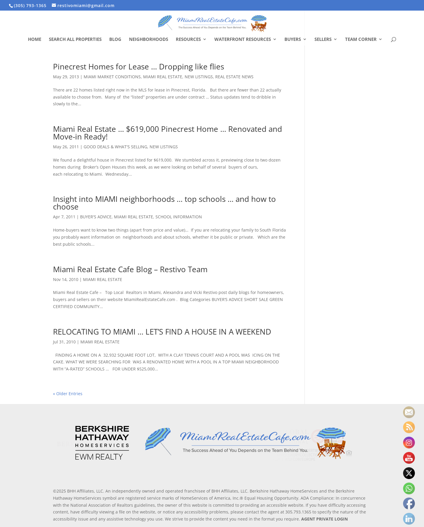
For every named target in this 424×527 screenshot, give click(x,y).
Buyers (292, 39)
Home (34, 39)
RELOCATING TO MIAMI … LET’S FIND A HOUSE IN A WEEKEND (162, 331)
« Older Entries (67, 393)
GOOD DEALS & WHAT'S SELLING (115, 146)
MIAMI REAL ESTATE (162, 76)
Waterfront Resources (242, 39)
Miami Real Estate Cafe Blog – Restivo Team (130, 269)
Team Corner (361, 39)
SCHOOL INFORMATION (178, 217)
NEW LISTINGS (199, 76)
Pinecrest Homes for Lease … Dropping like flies (138, 66)
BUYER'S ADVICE (96, 217)
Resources (188, 39)
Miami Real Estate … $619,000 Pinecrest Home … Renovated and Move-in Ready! (167, 133)
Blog (115, 39)
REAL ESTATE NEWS (234, 76)
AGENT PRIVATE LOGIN (324, 519)
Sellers (323, 39)
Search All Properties (75, 39)
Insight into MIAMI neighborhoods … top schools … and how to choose (164, 203)
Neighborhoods (148, 39)
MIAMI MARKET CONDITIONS (112, 76)
